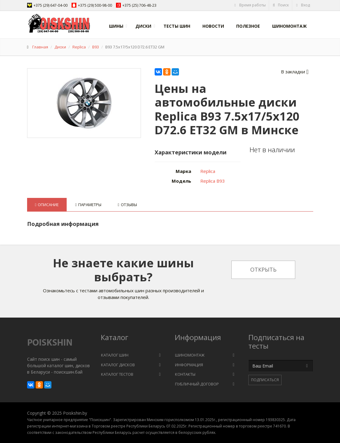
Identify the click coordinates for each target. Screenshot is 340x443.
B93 (95, 47)
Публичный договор (197, 384)
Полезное (248, 26)
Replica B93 (212, 181)
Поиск (280, 5)
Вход (303, 5)
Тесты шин (176, 26)
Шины (116, 26)
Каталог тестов (117, 374)
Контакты (185, 374)
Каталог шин (114, 355)
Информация (189, 364)
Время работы (250, 5)
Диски (143, 26)
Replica (79, 47)
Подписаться (265, 379)
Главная (40, 47)
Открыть (263, 269)
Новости (213, 26)
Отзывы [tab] (127, 204)
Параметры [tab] (88, 204)
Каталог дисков (118, 364)
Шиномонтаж (289, 26)
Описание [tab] (47, 204)
